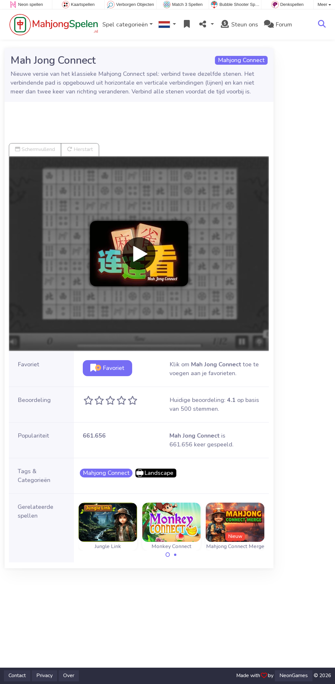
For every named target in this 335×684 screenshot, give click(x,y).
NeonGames (293, 675)
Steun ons (239, 24)
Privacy (44, 675)
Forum (278, 24)
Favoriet (107, 368)
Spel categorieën (125, 24)
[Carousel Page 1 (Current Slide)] (168, 554)
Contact (17, 675)
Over (68, 675)
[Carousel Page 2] (175, 554)
